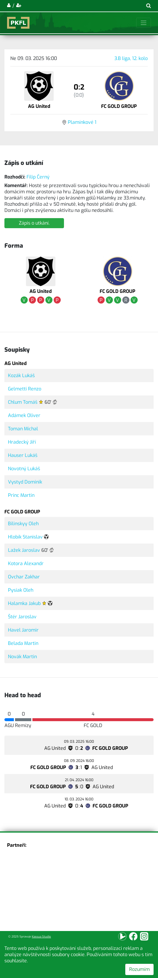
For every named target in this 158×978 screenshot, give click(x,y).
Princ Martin (21, 495)
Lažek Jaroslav (24, 550)
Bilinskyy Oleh (23, 523)
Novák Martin (22, 656)
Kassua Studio (41, 936)
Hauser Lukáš (22, 455)
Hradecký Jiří (22, 442)
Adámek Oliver (24, 415)
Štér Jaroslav (22, 617)
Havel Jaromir (23, 630)
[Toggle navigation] (143, 23)
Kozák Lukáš (21, 375)
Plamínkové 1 (82, 122)
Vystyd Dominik (25, 482)
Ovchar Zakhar (24, 577)
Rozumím (139, 969)
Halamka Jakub (24, 603)
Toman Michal (23, 429)
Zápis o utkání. (34, 223)
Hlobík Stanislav (25, 537)
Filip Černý (38, 177)
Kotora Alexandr (26, 563)
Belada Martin (23, 643)
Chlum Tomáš (22, 402)
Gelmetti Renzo (24, 389)
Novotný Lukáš (24, 469)
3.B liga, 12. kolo (131, 58)
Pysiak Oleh (20, 590)
